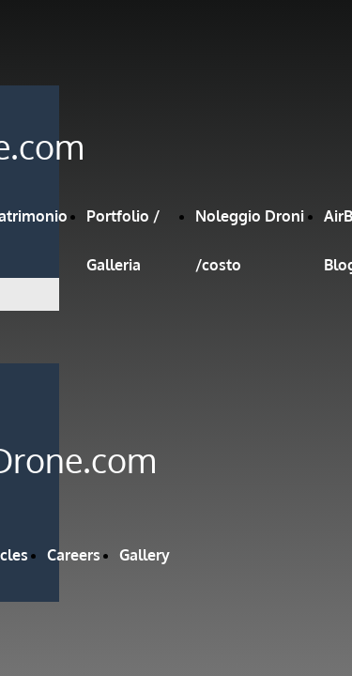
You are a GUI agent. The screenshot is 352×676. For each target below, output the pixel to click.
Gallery (144, 554)
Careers (73, 554)
